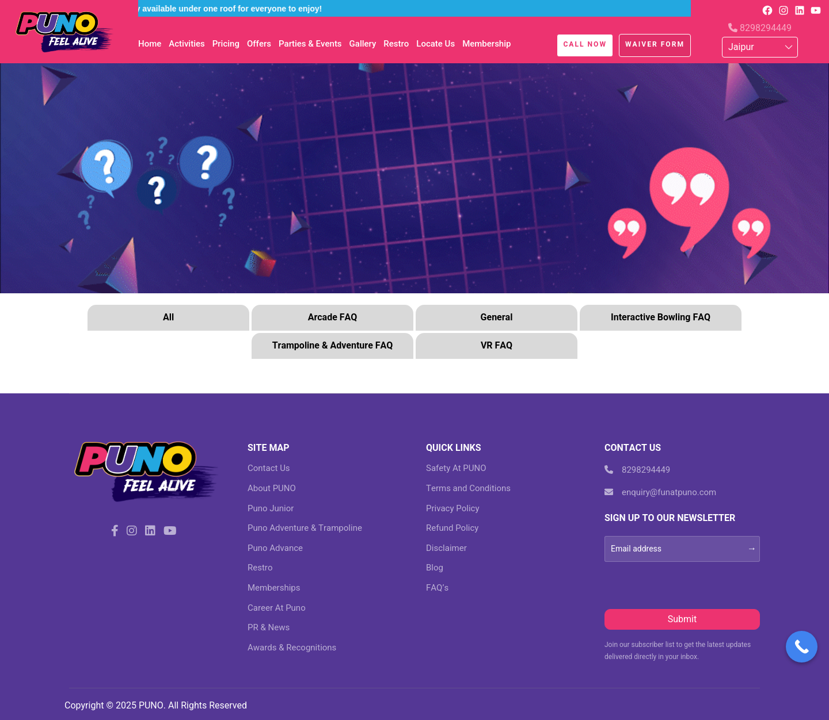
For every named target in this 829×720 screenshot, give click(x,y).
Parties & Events (310, 44)
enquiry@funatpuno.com (660, 492)
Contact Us (269, 468)
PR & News (269, 627)
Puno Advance (275, 548)
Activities (186, 44)
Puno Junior (271, 508)
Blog (434, 567)
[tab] (168, 319)
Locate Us (435, 44)
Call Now (585, 44)
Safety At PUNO (456, 468)
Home (149, 44)
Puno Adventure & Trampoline (305, 528)
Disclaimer (446, 548)
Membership (486, 44)
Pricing (225, 44)
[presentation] (691, 584)
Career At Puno (277, 608)
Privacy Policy (453, 508)
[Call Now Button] (801, 646)
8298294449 (760, 27)
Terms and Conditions (468, 488)
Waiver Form (655, 44)
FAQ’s (437, 588)
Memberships (274, 588)
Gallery (363, 44)
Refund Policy (452, 528)
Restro (396, 44)
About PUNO (272, 488)
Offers (259, 44)
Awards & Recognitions (292, 647)
